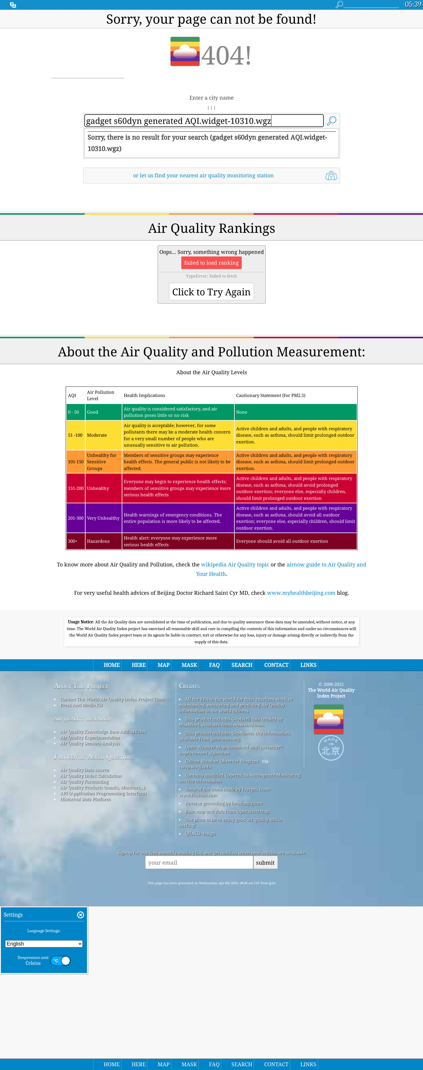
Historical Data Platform (85, 962)
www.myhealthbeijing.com (301, 674)
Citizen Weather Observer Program (221, 924)
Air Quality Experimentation (90, 901)
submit (265, 1026)
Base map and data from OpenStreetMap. (227, 975)
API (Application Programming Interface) (103, 957)
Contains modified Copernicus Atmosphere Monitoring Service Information (239, 941)
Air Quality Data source (84, 933)
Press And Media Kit (81, 868)
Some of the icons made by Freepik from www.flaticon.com (224, 955)
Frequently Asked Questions (94, 920)
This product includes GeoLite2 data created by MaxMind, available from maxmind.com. (231, 885)
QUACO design (200, 997)
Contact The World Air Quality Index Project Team (112, 863)
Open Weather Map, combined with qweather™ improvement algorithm (231, 913)
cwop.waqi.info (195, 930)
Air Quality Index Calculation (90, 939)
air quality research (82, 881)
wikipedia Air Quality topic (235, 646)
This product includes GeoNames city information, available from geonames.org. (234, 899)
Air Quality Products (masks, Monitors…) (102, 951)
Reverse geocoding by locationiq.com (223, 967)
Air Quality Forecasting (84, 945)
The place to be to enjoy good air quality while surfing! (230, 986)
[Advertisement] (211, 239)
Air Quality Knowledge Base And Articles (103, 895)
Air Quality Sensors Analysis (90, 907)
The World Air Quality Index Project (331, 856)
